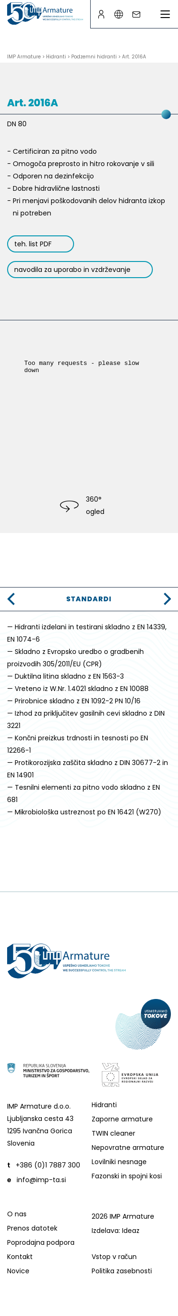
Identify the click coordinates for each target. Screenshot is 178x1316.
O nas (17, 1214)
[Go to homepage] (45, 13)
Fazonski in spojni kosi (127, 1176)
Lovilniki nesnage (119, 1162)
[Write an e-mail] (136, 14)
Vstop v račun (114, 1256)
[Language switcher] (118, 14)
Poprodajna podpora (41, 1242)
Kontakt (20, 1256)
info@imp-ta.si (41, 1180)
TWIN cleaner (113, 1133)
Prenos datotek (32, 1228)
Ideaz (131, 1230)
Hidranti (104, 1105)
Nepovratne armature (128, 1147)
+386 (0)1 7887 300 (48, 1165)
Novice (18, 1271)
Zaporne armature (122, 1119)
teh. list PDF (33, 244)
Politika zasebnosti (122, 1271)
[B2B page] (101, 14)
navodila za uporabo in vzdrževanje (72, 269)
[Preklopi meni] (165, 14)
